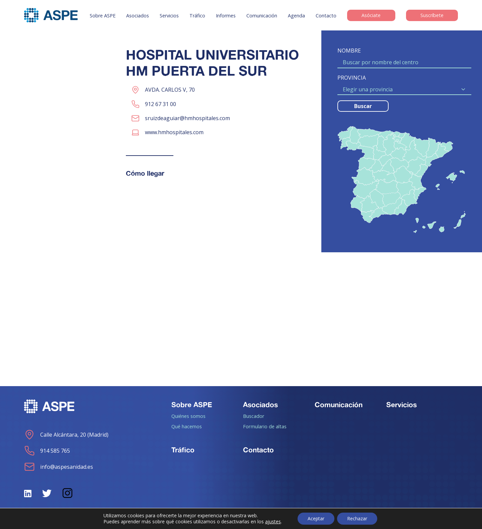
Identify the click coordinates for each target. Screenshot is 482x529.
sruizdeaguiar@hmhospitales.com (187, 118)
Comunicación (261, 15)
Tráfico (197, 15)
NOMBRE (349, 50)
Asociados (137, 15)
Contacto (326, 15)
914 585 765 (47, 450)
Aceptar (316, 518)
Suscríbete (432, 15)
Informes (226, 15)
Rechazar (357, 518)
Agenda (296, 15)
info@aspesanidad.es (58, 466)
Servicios (169, 15)
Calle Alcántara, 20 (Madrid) (66, 434)
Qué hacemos (186, 426)
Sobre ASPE (102, 15)
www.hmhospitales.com (174, 132)
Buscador (253, 416)
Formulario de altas (265, 426)
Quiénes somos (188, 416)
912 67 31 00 (160, 104)
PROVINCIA (351, 77)
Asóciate (371, 15)
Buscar (363, 106)
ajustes (273, 522)
